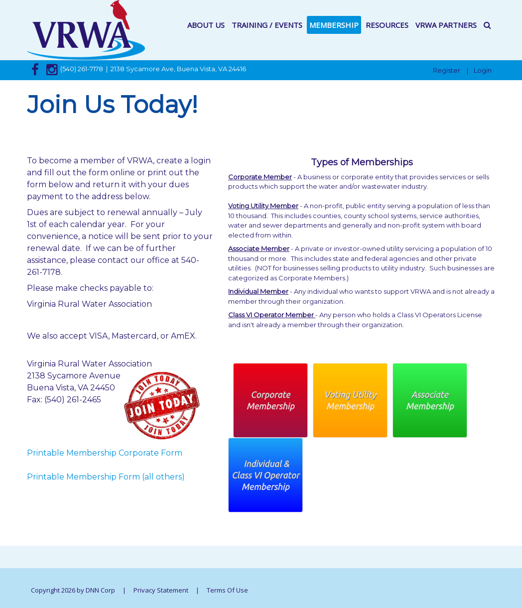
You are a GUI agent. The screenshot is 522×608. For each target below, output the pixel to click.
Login (483, 70)
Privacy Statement (160, 590)
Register (446, 70)
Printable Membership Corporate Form (104, 453)
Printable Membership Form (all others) (106, 477)
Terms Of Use (227, 590)
